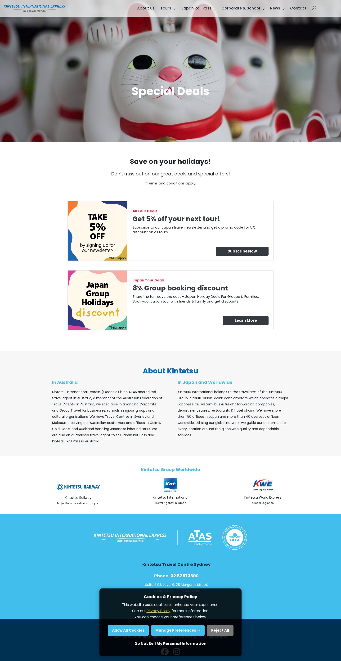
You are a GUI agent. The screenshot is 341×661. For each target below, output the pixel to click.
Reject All (220, 630)
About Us (146, 8)
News (275, 8)
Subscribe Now (242, 251)
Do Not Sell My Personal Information (170, 643)
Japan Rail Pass (196, 8)
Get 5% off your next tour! (176, 219)
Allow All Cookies (128, 630)
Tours (165, 8)
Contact (298, 8)
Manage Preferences (177, 630)
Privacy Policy (158, 610)
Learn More (246, 320)
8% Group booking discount (180, 288)
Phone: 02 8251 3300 (176, 576)
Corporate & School (240, 8)
